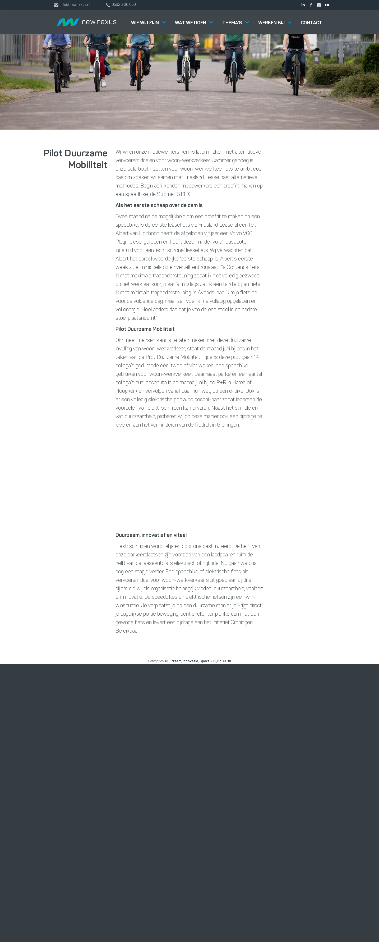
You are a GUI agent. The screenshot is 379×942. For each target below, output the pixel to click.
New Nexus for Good (240, 764)
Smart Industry (172, 778)
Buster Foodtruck (238, 778)
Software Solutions (176, 738)
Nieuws (228, 751)
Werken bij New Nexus (242, 738)
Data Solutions (172, 764)
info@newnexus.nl (302, 767)
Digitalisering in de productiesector (175, 795)
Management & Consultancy (184, 751)
